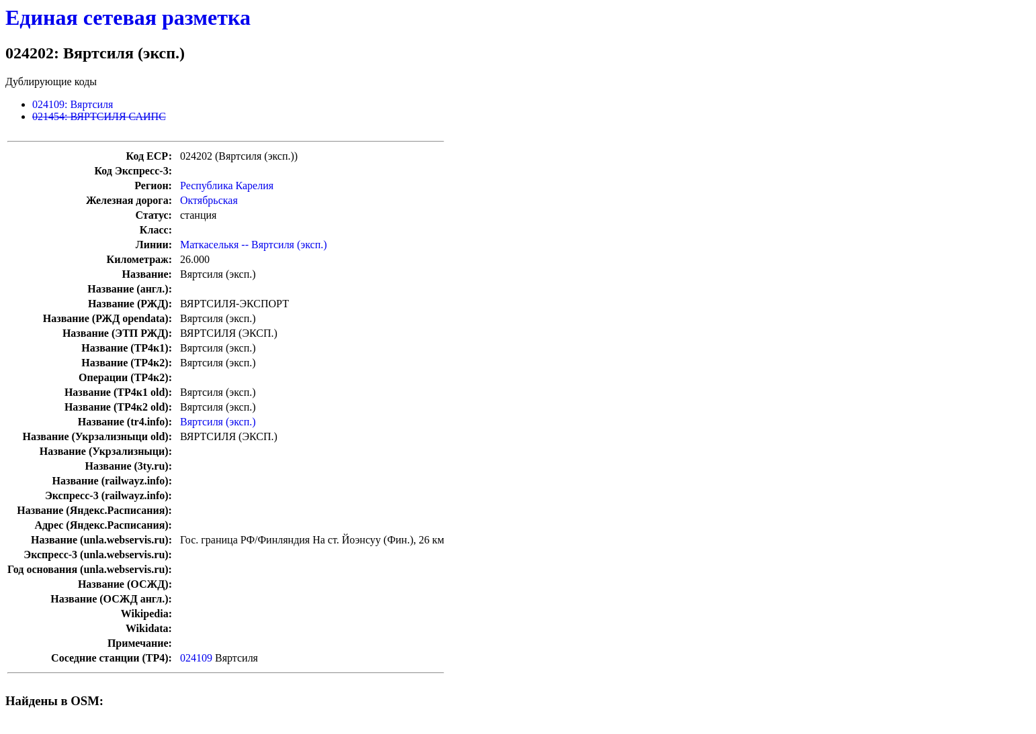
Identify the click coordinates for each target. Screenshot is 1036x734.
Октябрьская (209, 200)
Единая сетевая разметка (128, 17)
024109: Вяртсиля (72, 104)
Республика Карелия (226, 185)
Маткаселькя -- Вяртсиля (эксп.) (253, 244)
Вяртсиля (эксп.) (218, 421)
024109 (196, 658)
